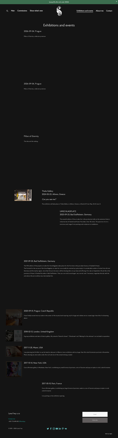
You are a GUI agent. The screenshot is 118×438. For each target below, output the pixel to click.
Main (13, 13)
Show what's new (36, 13)
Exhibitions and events (85, 13)
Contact (109, 13)
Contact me (11, 419)
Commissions (22, 13)
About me (99, 13)
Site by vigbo (108, 433)
